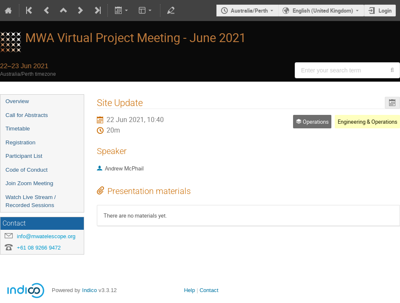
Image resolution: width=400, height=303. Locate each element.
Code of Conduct (26, 170)
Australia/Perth (249, 10)
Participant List (23, 156)
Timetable (17, 128)
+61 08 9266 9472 (39, 247)
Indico (89, 290)
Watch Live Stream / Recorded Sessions (30, 201)
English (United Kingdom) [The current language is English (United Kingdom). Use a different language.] (323, 10)
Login (385, 10)
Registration (20, 142)
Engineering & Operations (367, 121)
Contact (209, 290)
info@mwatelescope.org (46, 236)
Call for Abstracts (26, 115)
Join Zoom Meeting (29, 183)
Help (189, 290)
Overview (17, 101)
